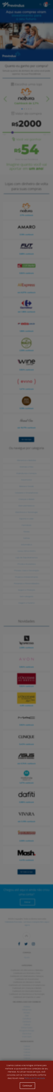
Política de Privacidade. (35, 1078)
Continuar (27, 1085)
